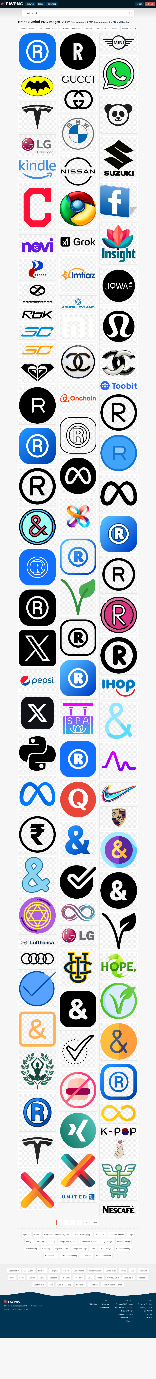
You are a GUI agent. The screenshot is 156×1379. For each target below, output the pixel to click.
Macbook (142, 1318)
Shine (42, 1318)
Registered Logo (80, 1249)
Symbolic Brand (110, 28)
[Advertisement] (78, 1282)
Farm (21, 1318)
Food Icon (94, 1325)
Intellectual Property (82, 1235)
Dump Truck (111, 1311)
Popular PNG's (127, 1358)
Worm (123, 1311)
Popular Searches (125, 1355)
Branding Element (103, 1256)
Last (95, 1222)
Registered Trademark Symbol (56, 1235)
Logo (131, 1235)
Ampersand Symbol (89, 1242)
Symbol (26, 1235)
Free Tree (79, 1318)
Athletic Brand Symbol (48, 28)
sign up (149, 4)
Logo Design (107, 1242)
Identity (52, 1242)
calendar (52, 4)
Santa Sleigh (39, 1325)
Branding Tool (50, 1256)
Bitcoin (66, 1311)
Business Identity (123, 1249)
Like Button (28, 1311)
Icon (93, 1249)
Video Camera (95, 1311)
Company (46, 1249)
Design (29, 1242)
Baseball (53, 1318)
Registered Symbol (68, 1242)
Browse (129, 1362)
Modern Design (123, 1242)
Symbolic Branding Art (71, 28)
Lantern (32, 1318)
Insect (99, 1318)
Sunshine (143, 1311)
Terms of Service (145, 1345)
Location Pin (14, 1311)
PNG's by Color (126, 1351)
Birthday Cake (113, 1318)
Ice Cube (42, 1311)
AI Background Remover (99, 1345)
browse (30, 4)
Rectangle (80, 1325)
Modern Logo (105, 1249)
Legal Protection (61, 1249)
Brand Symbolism (92, 28)
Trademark (99, 1235)
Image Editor (104, 1348)
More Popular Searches (112, 1325)
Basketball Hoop (64, 1325)
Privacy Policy (146, 1348)
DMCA (149, 1358)
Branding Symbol (27, 28)
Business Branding (69, 1256)
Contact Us (147, 1355)
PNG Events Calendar (124, 1348)
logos (40, 4)
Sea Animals (79, 1311)
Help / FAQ (147, 1351)
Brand (36, 1235)
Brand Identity (31, 1249)
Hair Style (66, 1318)
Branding (40, 1242)
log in (139, 4)
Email (90, 1318)
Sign (132, 1311)
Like (51, 1325)
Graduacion (128, 1318)
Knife (12, 1318)
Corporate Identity (116, 1235)
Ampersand (86, 1256)
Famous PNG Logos (124, 1345)
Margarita (54, 1311)
